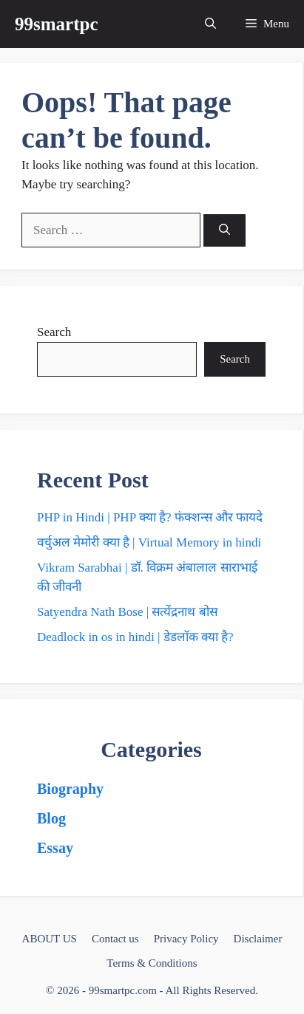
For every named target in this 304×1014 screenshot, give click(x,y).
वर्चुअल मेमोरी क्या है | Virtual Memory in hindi (149, 542)
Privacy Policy (186, 939)
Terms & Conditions (152, 963)
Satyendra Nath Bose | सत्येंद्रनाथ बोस (127, 612)
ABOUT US (49, 939)
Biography (70, 789)
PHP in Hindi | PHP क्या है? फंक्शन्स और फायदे (150, 517)
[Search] (224, 230)
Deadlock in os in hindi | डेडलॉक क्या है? (135, 637)
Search (54, 332)
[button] (210, 24)
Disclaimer (258, 939)
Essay (55, 848)
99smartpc (56, 24)
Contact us (115, 939)
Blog (51, 818)
